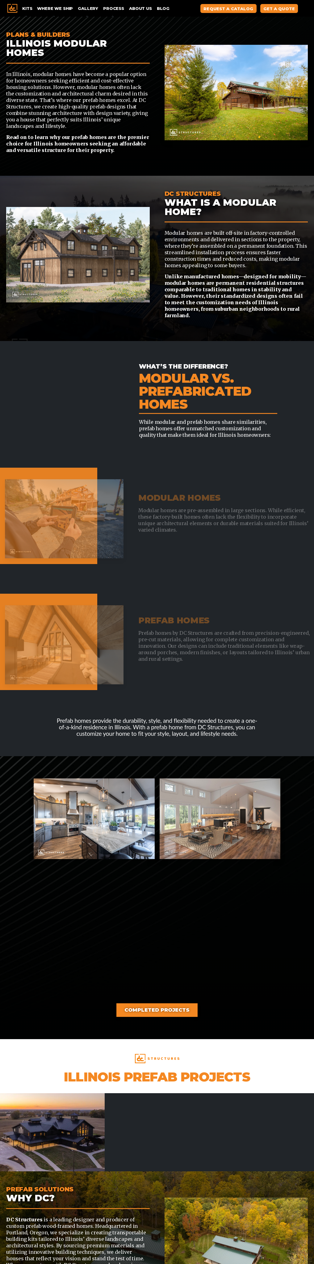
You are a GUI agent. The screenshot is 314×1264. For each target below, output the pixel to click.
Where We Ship (55, 8)
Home (12, 8)
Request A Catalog (228, 8)
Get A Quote (279, 8)
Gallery (88, 8)
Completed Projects (157, 1010)
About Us (140, 8)
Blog (163, 8)
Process (113, 8)
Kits (27, 8)
